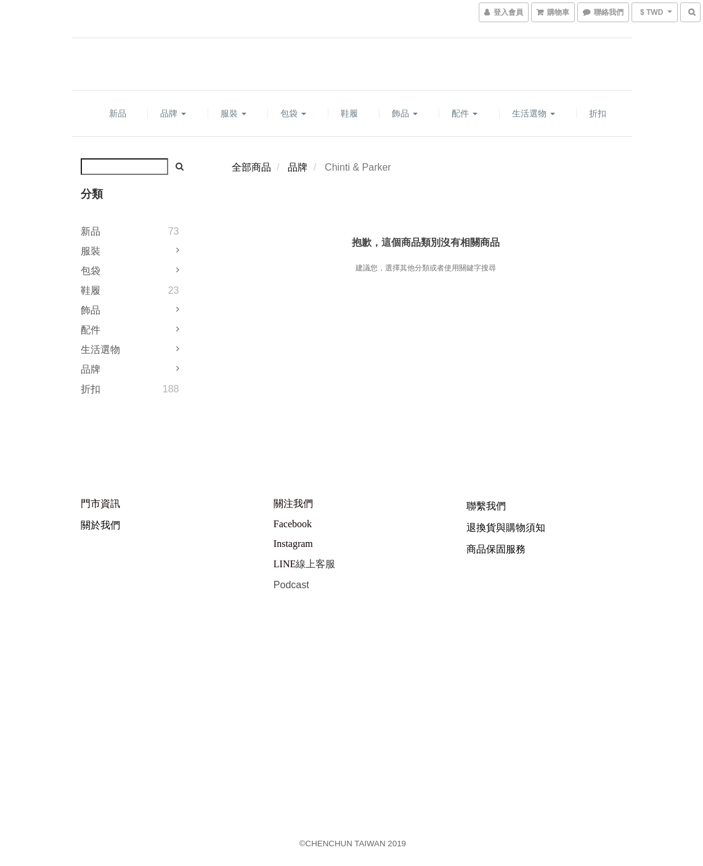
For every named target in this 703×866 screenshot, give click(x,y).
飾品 (405, 113)
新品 (117, 113)
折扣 (597, 113)
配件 (464, 113)
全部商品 (251, 167)
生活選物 (533, 113)
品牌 (173, 113)
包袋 (293, 113)
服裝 (233, 113)
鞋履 (349, 113)
